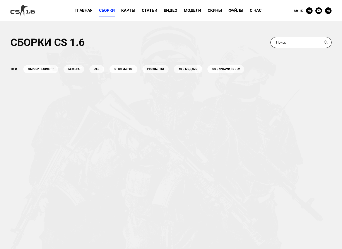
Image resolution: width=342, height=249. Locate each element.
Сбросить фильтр (40, 69)
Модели (192, 10)
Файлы (235, 10)
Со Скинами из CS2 (225, 69)
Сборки (107, 10)
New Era (74, 69)
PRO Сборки (155, 69)
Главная (83, 10)
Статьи (149, 10)
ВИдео (170, 10)
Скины (215, 10)
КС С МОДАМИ (187, 69)
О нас (255, 10)
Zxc (96, 69)
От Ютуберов (123, 69)
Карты (128, 10)
